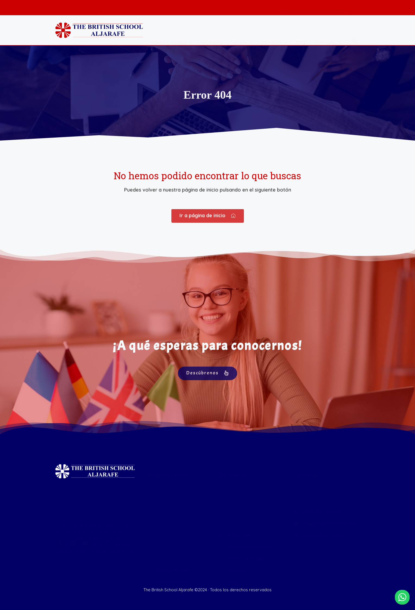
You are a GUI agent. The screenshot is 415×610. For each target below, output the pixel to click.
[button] (355, 32)
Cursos (242, 32)
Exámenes (212, 32)
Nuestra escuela (172, 32)
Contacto (328, 32)
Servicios (274, 32)
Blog (301, 32)
